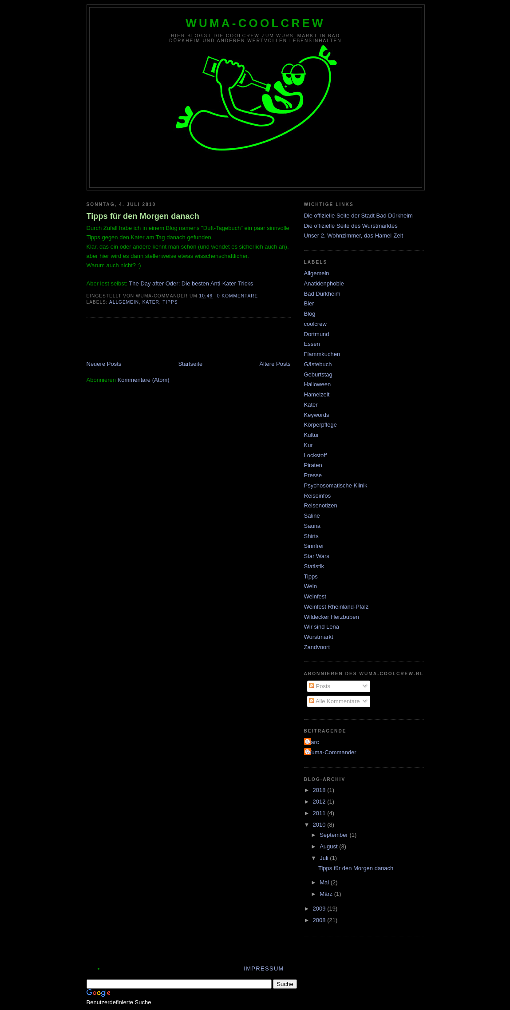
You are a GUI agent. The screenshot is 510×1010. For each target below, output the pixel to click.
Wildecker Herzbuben (331, 617)
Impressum (264, 968)
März (327, 894)
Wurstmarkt (318, 637)
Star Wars (316, 556)
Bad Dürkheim (322, 293)
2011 (320, 813)
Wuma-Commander (331, 752)
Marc (312, 742)
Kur (308, 445)
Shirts (311, 536)
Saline (312, 515)
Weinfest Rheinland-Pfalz (336, 606)
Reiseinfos (317, 495)
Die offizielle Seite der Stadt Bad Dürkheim (358, 215)
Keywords (316, 415)
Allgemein (124, 302)
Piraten (313, 465)
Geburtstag (318, 374)
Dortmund (316, 334)
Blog (310, 313)
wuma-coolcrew (255, 23)
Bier (309, 303)
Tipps (170, 302)
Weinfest (315, 596)
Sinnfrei (314, 546)
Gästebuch (318, 364)
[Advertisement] (190, 340)
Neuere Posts (104, 363)
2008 (320, 920)
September (334, 835)
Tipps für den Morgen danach (143, 216)
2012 (320, 801)
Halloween (317, 384)
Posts (319, 686)
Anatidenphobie (324, 283)
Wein (310, 586)
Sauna (312, 526)
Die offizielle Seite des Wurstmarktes (351, 225)
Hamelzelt (317, 394)
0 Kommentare (237, 295)
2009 (320, 908)
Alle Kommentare (334, 701)
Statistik (314, 566)
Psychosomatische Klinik (336, 485)
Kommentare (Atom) (144, 379)
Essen (312, 344)
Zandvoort (317, 647)
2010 (320, 824)
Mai (325, 882)
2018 (320, 790)
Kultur (311, 435)
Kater (150, 302)
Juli (325, 858)
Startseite (190, 363)
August (329, 846)
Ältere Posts (274, 363)
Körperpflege (320, 424)
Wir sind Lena (321, 626)
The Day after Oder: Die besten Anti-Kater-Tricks (191, 283)
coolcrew (315, 324)
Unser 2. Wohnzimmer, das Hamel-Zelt (353, 235)
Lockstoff (315, 455)
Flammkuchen (322, 354)
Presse (313, 475)
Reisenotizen (320, 505)
